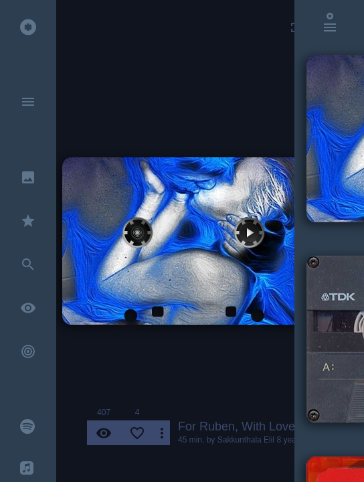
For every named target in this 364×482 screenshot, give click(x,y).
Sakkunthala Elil (245, 440)
